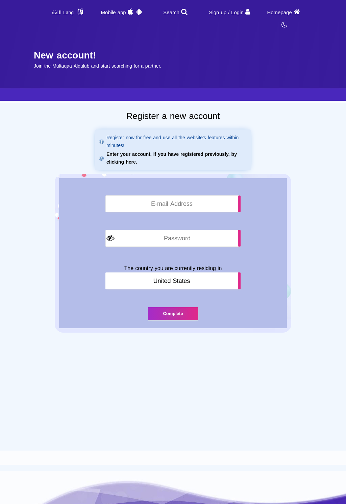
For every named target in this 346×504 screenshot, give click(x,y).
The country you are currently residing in (173, 268)
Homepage (279, 12)
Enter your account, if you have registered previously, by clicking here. (171, 158)
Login (237, 12)
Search (171, 12)
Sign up (217, 12)
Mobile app (113, 12)
